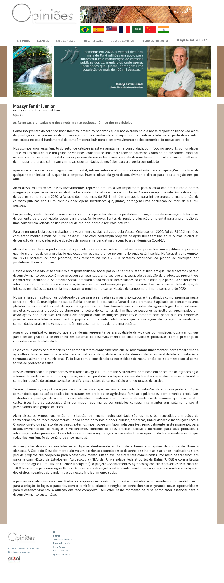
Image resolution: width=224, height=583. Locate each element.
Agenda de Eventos (62, 554)
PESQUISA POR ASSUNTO (192, 40)
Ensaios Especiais (61, 543)
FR (124, 29)
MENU (202, 10)
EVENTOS (43, 40)
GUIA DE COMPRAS (122, 40)
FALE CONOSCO (65, 40)
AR (137, 29)
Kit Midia (57, 536)
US (111, 29)
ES (98, 29)
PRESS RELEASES (93, 40)
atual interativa (14, 559)
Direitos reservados (19, 552)
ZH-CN (150, 29)
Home (56, 532)
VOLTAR (202, 19)
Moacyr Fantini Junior (34, 106)
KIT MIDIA (23, 40)
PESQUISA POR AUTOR (156, 40)
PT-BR (85, 29)
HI (163, 29)
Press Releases (60, 550)
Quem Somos (59, 547)
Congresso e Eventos (63, 539)
